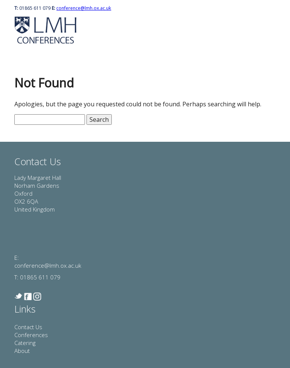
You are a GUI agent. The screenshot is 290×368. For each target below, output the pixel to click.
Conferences (31, 335)
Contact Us (28, 327)
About (22, 350)
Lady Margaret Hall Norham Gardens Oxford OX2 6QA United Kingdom (37, 193)
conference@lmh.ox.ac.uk (83, 8)
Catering (24, 343)
